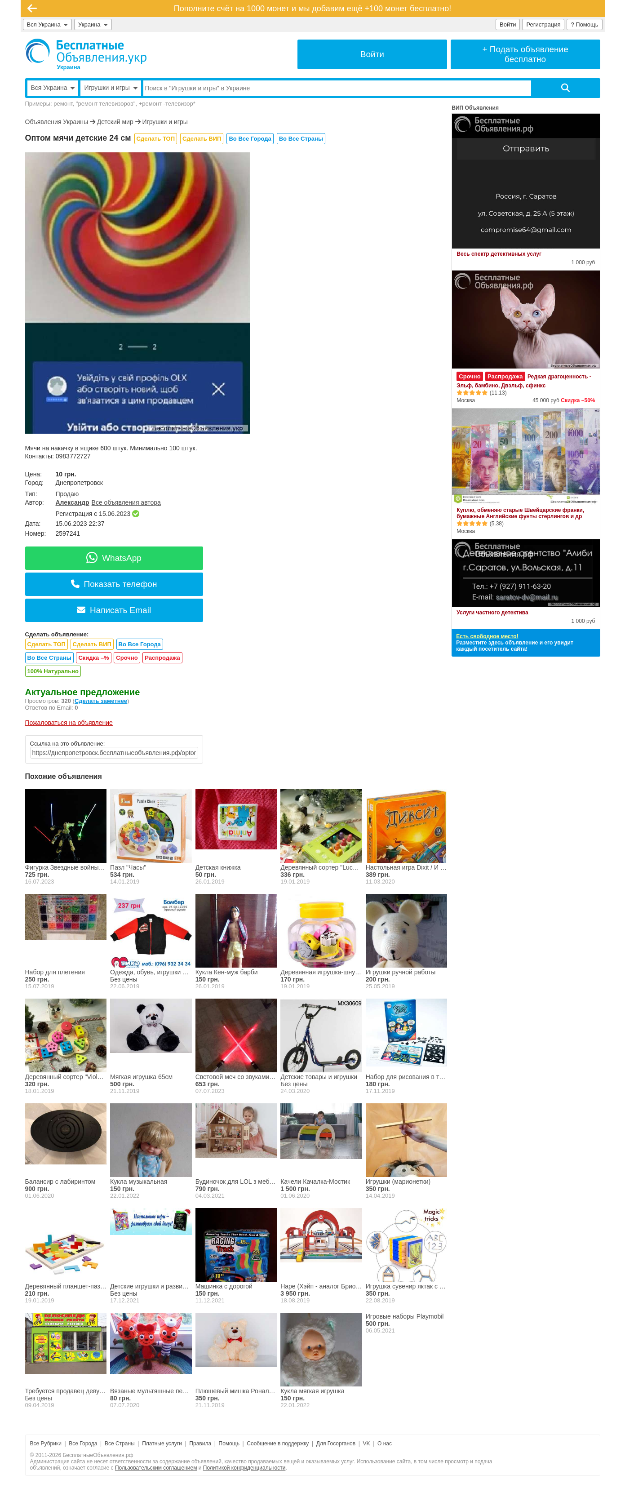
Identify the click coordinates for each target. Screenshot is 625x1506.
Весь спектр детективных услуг (499, 254)
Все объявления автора (126, 502)
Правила (200, 1443)
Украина (93, 24)
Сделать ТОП (156, 138)
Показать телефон (114, 584)
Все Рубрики (46, 1443)
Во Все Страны (301, 138)
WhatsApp (114, 558)
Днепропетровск (79, 482)
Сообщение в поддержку (278, 1443)
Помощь (229, 1443)
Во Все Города (250, 138)
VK (366, 1443)
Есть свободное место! (487, 636)
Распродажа (162, 657)
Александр (72, 502)
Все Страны (120, 1443)
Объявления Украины (56, 121)
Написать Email (114, 610)
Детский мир (115, 121)
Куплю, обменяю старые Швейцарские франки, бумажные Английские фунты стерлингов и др (520, 513)
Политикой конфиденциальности (244, 1468)
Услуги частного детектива (492, 612)
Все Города (83, 1443)
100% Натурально (53, 671)
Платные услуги (162, 1443)
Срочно (126, 657)
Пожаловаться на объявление (69, 722)
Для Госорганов (335, 1443)
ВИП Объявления (475, 108)
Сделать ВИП (201, 138)
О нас (384, 1443)
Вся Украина (47, 24)
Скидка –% (93, 657)
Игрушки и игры (164, 121)
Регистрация (543, 24)
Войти (508, 24)
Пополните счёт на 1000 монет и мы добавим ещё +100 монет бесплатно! (313, 8)
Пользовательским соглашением (156, 1468)
